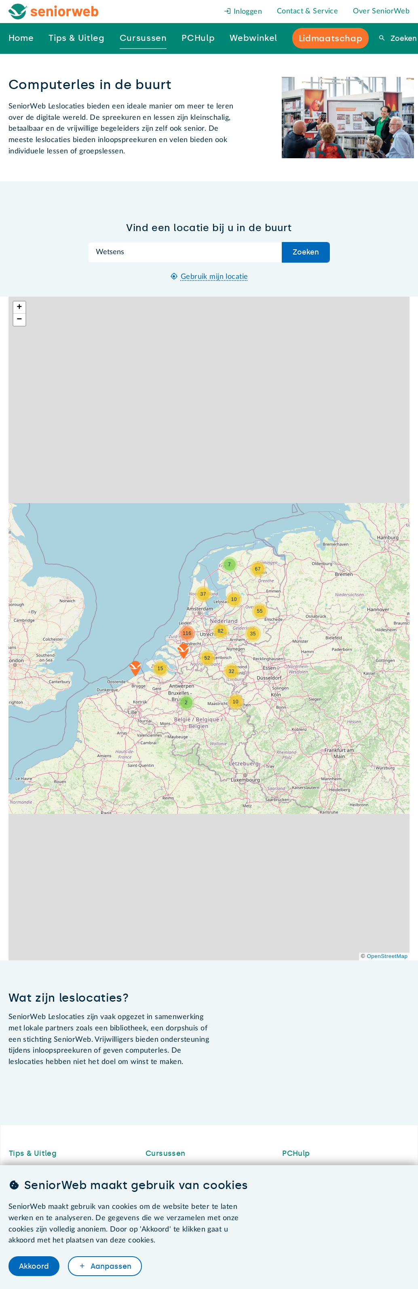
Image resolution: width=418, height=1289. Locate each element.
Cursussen (166, 1153)
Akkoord (34, 1265)
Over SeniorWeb (381, 11)
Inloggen (243, 11)
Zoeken (402, 38)
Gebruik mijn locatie (214, 276)
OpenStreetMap (387, 956)
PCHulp (296, 1153)
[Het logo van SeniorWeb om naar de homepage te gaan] (53, 11)
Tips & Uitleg (33, 1153)
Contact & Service (307, 11)
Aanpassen (110, 1265)
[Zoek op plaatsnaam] (185, 252)
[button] (236, 702)
